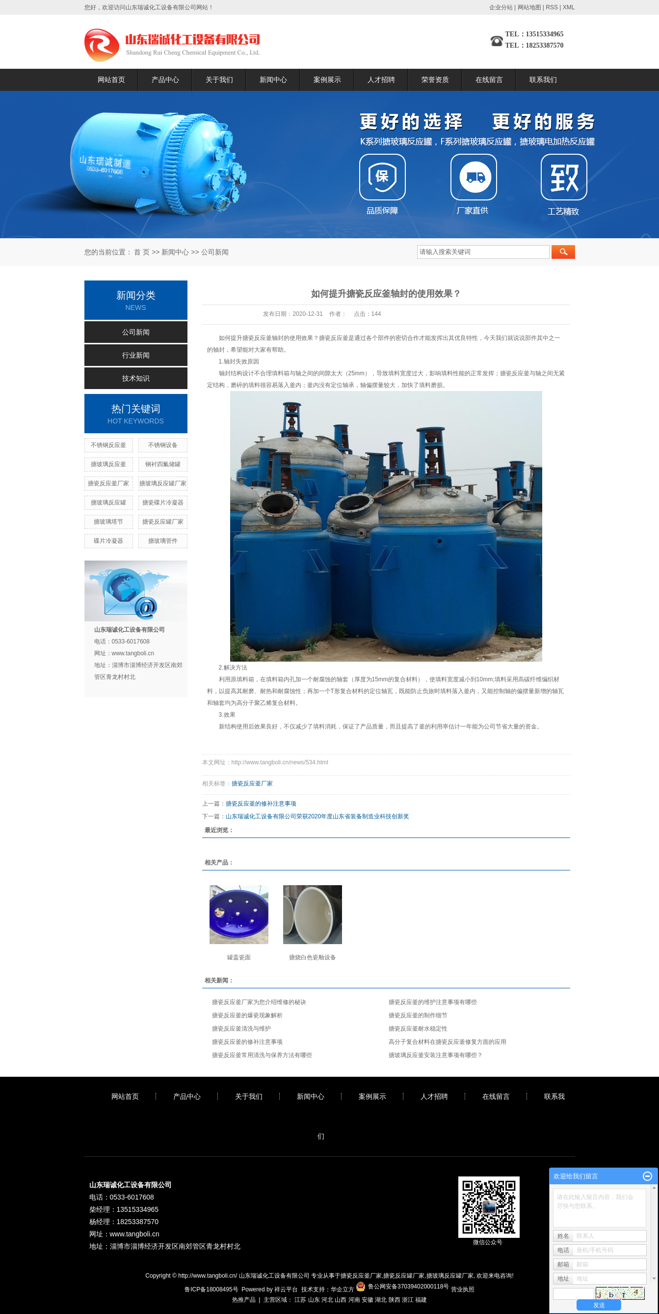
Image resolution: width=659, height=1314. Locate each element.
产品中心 (165, 80)
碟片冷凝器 (108, 540)
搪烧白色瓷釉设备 (312, 957)
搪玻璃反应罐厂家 (162, 483)
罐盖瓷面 (239, 957)
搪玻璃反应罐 (108, 502)
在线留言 (489, 80)
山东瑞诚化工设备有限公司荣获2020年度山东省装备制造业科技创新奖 (318, 816)
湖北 (381, 1299)
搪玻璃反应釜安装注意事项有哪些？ (436, 1055)
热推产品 (244, 1299)
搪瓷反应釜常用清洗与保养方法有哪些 (262, 1055)
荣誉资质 (435, 80)
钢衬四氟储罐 (163, 464)
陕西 (394, 1299)
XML (569, 7)
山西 (340, 1299)
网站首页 (111, 80)
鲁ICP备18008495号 (211, 1289)
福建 (421, 1299)
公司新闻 (215, 252)
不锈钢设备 (163, 445)
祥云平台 (286, 1289)
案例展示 (327, 80)
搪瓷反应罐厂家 (163, 521)
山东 (314, 1299)
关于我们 (219, 80)
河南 (354, 1299)
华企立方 (342, 1289)
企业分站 (501, 7)
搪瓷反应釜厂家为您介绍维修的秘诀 (259, 1002)
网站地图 (529, 7)
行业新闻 (136, 355)
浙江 (408, 1299)
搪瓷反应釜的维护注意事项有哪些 (433, 1002)
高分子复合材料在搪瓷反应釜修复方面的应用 (447, 1041)
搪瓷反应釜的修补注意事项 (261, 803)
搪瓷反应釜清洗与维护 (241, 1028)
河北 (327, 1299)
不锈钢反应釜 (108, 445)
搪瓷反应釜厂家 (108, 483)
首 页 (142, 252)
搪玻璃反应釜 (108, 464)
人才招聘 (381, 80)
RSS (552, 7)
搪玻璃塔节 (108, 521)
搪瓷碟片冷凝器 (163, 502)
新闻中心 (273, 80)
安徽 (367, 1299)
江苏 (300, 1299)
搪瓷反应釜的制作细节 (418, 1015)
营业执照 (462, 1289)
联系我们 (543, 80)
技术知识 (136, 378)
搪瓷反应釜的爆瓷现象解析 (247, 1015)
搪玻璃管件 (163, 540)
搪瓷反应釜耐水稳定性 (418, 1028)
